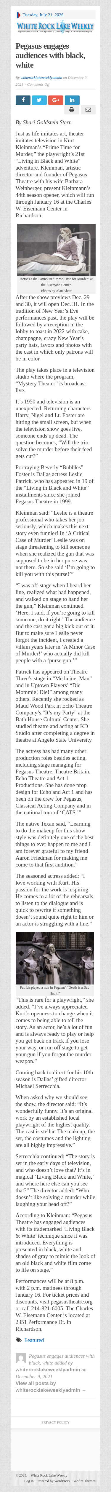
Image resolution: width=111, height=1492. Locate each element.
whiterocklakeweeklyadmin (41, 77)
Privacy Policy (55, 1422)
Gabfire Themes (84, 1481)
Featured (34, 1340)
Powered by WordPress (53, 1481)
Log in (29, 1481)
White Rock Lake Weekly (47, 1475)
